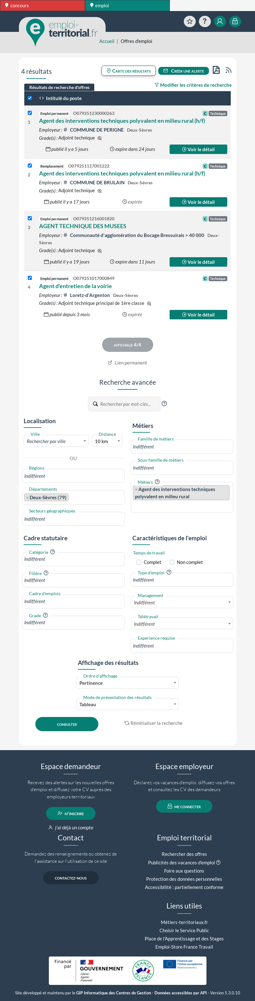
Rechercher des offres (184, 854)
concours (17, 5)
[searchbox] (73, 476)
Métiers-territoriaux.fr (184, 922)
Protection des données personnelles (184, 879)
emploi (99, 5)
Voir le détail (198, 149)
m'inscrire (71, 813)
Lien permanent (127, 362)
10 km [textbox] (101, 441)
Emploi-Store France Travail (184, 947)
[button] (164, 403)
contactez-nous (71, 877)
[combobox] (56, 440)
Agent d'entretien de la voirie (75, 285)
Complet (152, 562)
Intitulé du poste (60, 98)
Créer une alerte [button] (183, 71)
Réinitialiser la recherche (154, 723)
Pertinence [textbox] (91, 683)
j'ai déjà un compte (70, 827)
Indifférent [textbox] (144, 602)
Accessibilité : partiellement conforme (184, 887)
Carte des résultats (129, 71)
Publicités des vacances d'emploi (181, 862)
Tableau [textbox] (87, 704)
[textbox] (56, 441)
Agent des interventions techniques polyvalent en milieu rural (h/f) (122, 120)
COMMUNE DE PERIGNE (94, 130)
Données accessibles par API (180, 993)
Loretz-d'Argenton (87, 295)
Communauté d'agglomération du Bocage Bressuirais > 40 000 (134, 235)
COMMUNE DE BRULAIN (94, 182)
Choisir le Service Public (184, 930)
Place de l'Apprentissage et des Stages (184, 938)
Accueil (106, 41)
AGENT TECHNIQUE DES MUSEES (82, 225)
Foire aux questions (184, 871)
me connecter (184, 806)
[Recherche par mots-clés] (130, 404)
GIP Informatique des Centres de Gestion (113, 993)
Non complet (190, 562)
